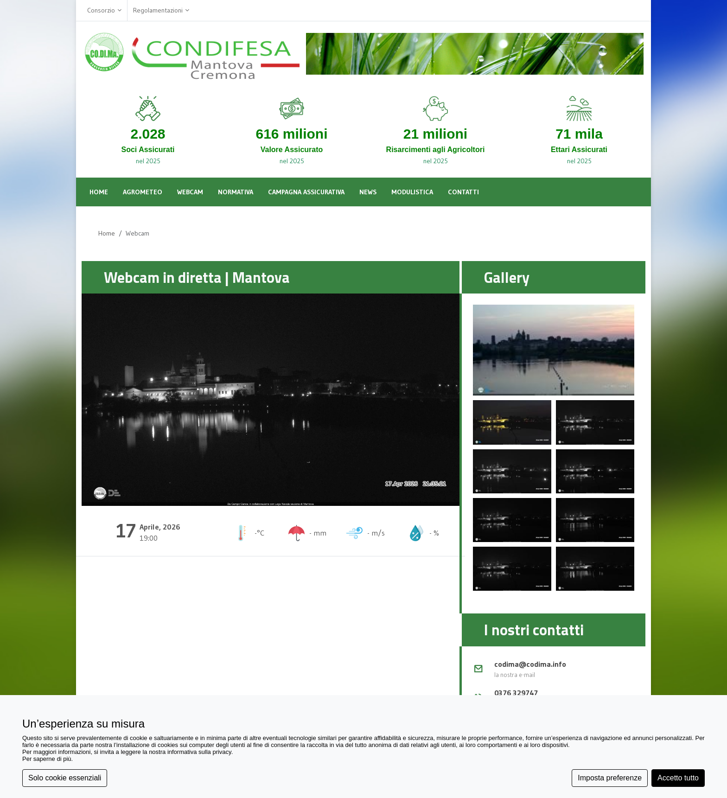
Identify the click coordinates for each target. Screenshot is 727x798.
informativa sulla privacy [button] (199, 751)
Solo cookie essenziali (64, 778)
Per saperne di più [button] (46, 758)
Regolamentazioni (161, 10)
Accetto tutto (678, 778)
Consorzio (104, 10)
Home (106, 233)
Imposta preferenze (610, 778)
